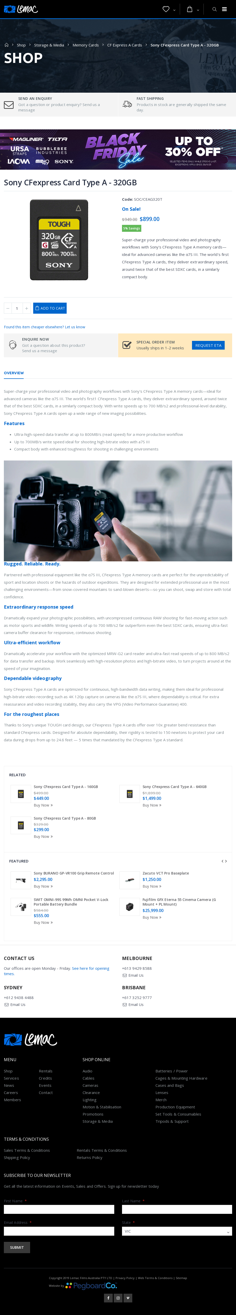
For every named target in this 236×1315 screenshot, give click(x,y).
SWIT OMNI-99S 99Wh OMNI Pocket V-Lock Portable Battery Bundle (71, 902)
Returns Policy (89, 1157)
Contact (46, 1092)
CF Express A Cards (124, 44)
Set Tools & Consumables (178, 1114)
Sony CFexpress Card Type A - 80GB (65, 818)
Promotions (93, 1114)
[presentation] (222, 861)
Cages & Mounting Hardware (181, 1078)
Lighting (90, 1099)
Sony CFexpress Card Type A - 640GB (175, 786)
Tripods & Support (172, 1121)
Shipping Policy (17, 1157)
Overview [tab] (14, 373)
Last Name (133, 1200)
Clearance (91, 1092)
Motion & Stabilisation (102, 1106)
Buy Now (44, 805)
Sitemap (181, 1278)
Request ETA (208, 345)
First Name (15, 1200)
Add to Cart (53, 308)
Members (12, 1099)
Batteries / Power (171, 1070)
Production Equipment (175, 1106)
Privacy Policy (125, 1278)
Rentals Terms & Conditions (102, 1150)
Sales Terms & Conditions (27, 1150)
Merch (161, 1099)
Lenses (161, 1092)
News (9, 1085)
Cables (88, 1078)
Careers (11, 1092)
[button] (169, 9)
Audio (87, 1070)
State (128, 1222)
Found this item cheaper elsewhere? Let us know (44, 326)
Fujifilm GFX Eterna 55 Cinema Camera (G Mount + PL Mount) (179, 902)
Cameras (91, 1085)
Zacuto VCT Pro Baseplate (166, 873)
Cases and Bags (169, 1085)
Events (45, 1085)
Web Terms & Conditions (155, 1278)
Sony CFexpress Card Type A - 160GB (66, 786)
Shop (21, 44)
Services (11, 1078)
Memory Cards (86, 44)
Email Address (18, 1222)
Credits (45, 1078)
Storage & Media (49, 44)
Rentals (46, 1070)
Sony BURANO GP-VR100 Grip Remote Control (74, 873)
